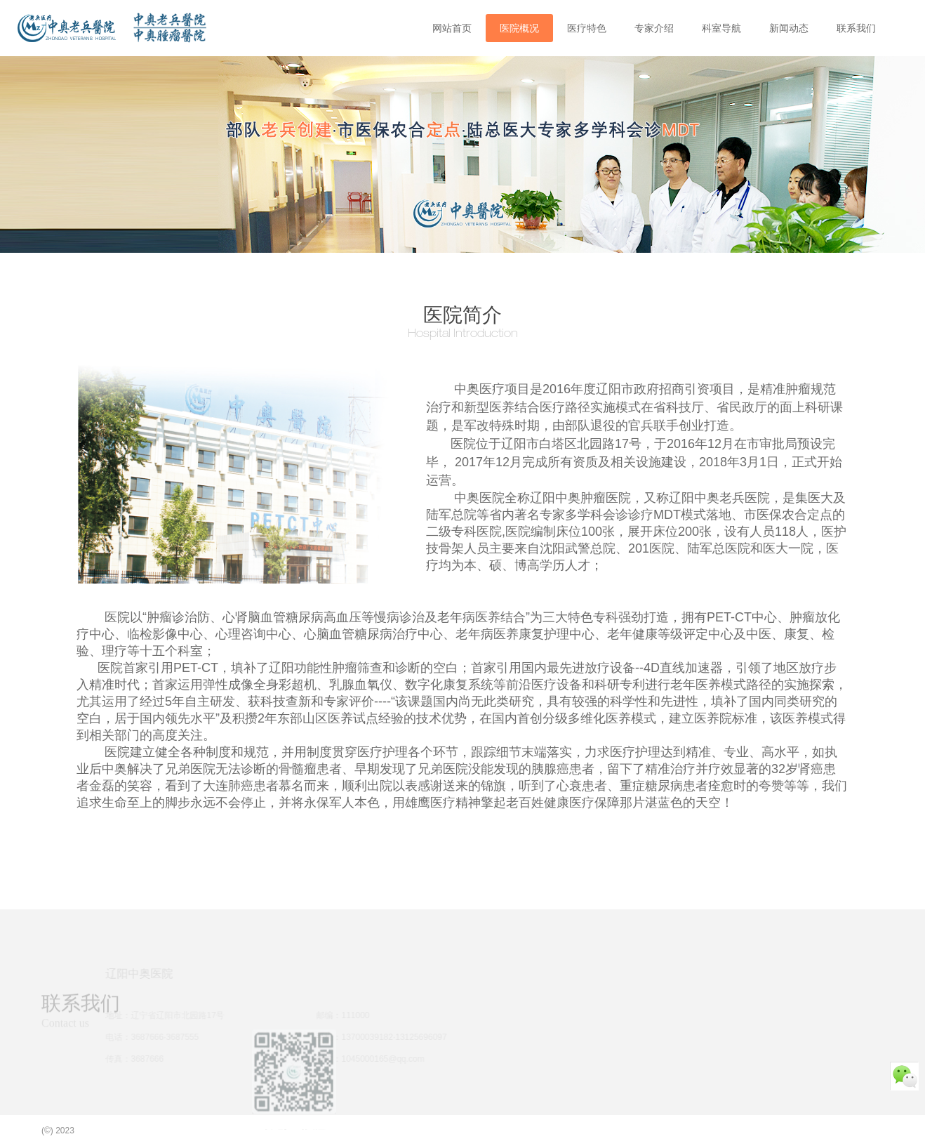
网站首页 (452, 28)
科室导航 (721, 28)
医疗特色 (586, 28)
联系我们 (856, 28)
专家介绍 (654, 28)
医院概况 (519, 28)
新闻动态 (788, 28)
